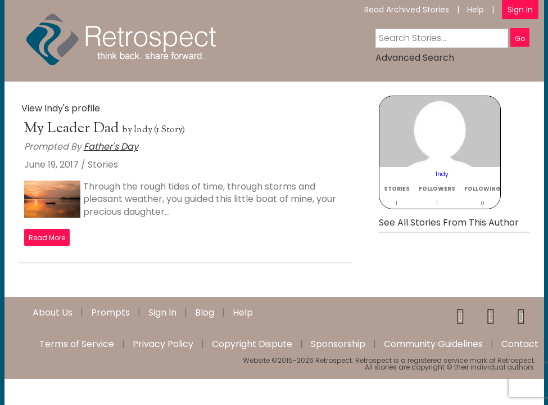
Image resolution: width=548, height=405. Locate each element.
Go (520, 38)
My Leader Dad (73, 128)
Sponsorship (338, 344)
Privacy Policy (163, 344)
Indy (143, 130)
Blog (204, 312)
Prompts (110, 312)
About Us (53, 312)
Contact (519, 344)
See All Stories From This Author (449, 222)
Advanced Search (414, 57)
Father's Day (111, 146)
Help (475, 10)
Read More (47, 237)
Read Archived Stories (406, 10)
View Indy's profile (60, 108)
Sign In (520, 9)
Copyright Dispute (252, 344)
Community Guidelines (433, 344)
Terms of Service (76, 344)
